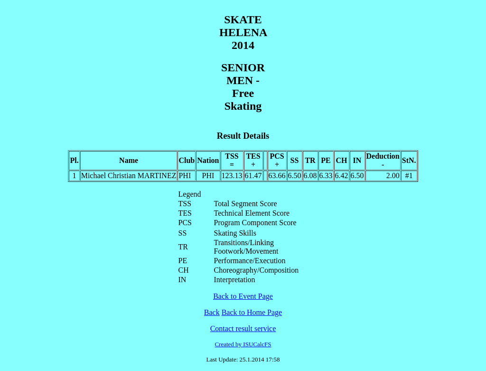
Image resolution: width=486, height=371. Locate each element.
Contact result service (243, 328)
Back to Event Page (243, 296)
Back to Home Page (252, 312)
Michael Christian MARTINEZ (129, 175)
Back (212, 312)
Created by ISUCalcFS (243, 344)
